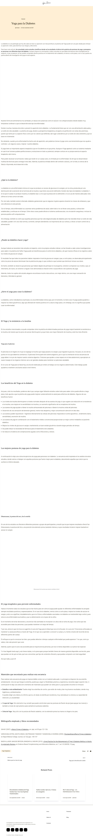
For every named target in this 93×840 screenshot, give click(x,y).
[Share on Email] (90, 751)
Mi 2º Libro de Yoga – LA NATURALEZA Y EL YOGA (71, 790)
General (23, 19)
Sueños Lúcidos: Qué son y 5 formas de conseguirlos (44, 790)
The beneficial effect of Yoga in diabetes (77, 734)
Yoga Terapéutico (6, 751)
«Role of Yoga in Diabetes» (20, 729)
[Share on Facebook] (88, 751)
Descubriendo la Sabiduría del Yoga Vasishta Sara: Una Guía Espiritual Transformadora (20, 791)
